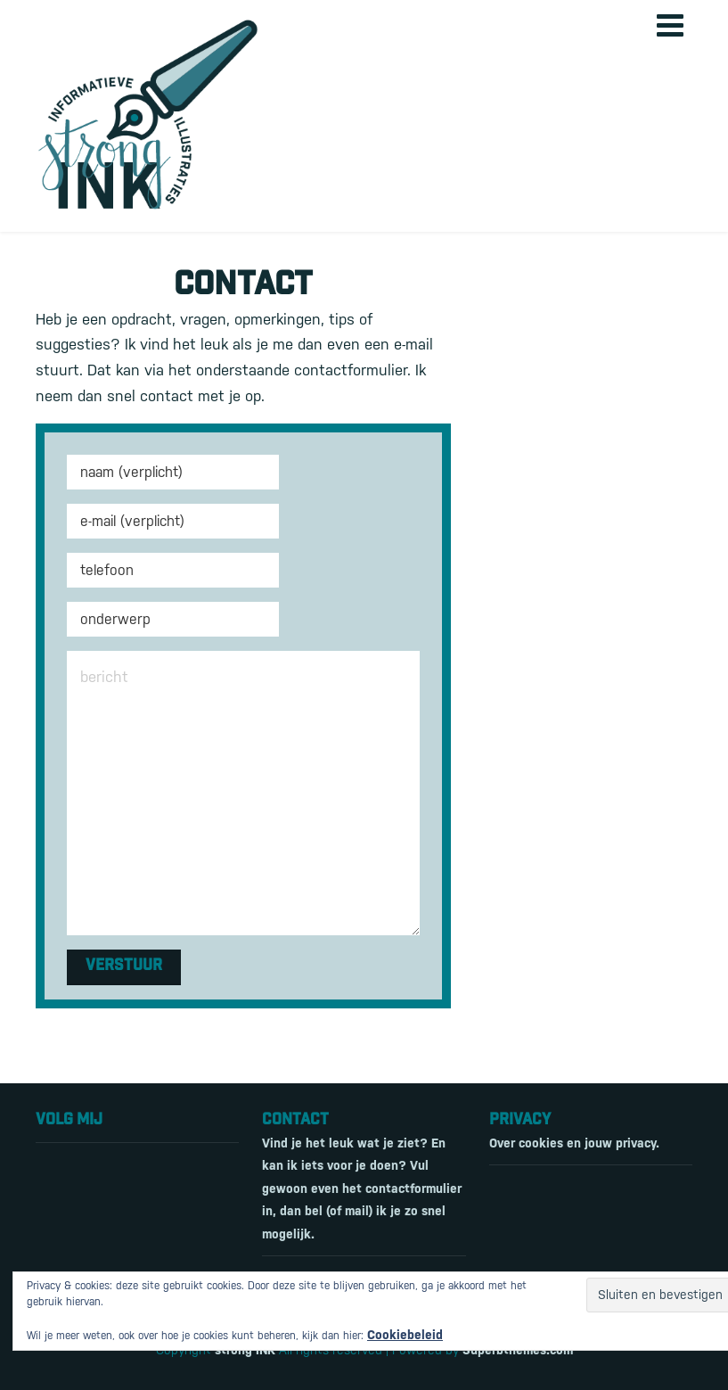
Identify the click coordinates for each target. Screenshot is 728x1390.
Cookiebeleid (405, 1335)
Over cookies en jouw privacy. (574, 1143)
